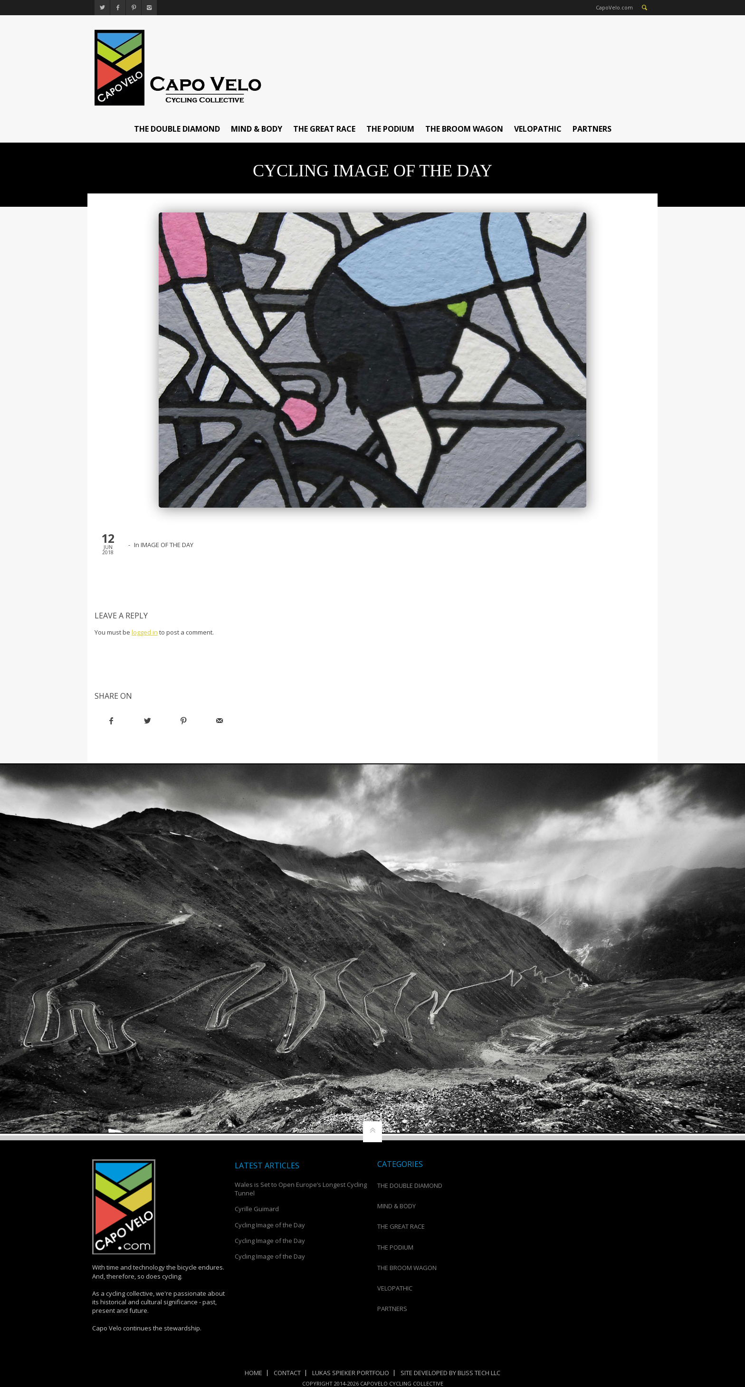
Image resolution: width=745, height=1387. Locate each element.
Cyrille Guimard (257, 1208)
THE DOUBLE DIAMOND (177, 129)
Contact (287, 1372)
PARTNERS (592, 129)
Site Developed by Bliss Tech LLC (450, 1372)
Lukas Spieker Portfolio (350, 1372)
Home (253, 1372)
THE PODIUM (390, 129)
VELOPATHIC (538, 129)
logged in (145, 632)
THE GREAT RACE (324, 129)
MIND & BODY (256, 129)
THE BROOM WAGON (464, 129)
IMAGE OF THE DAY (167, 544)
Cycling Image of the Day (270, 1225)
